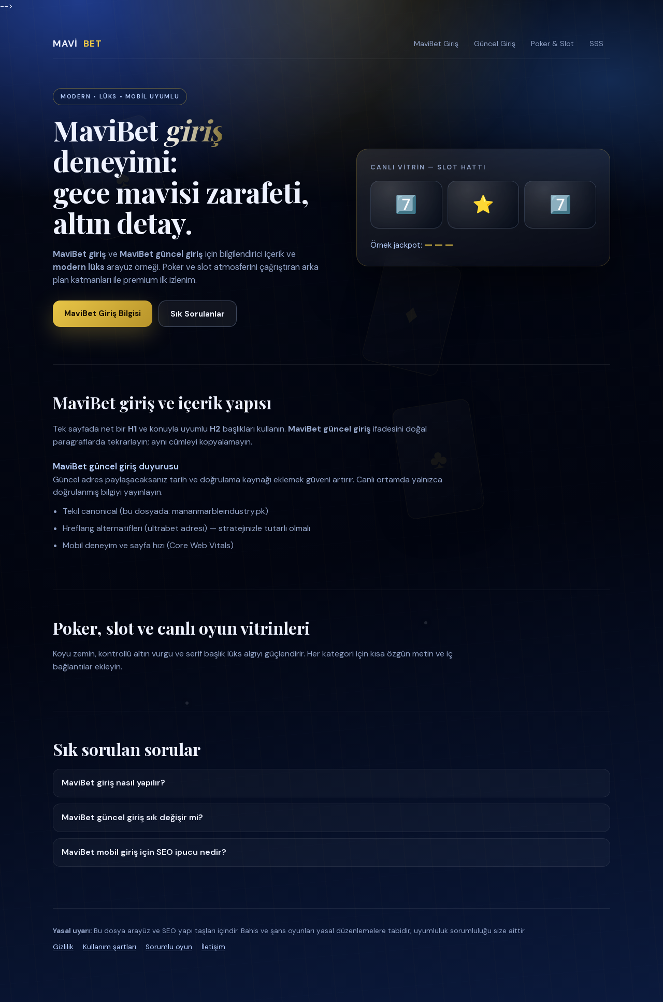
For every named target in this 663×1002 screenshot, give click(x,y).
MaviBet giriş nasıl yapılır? (113, 782)
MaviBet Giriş (436, 43)
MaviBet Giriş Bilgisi (102, 313)
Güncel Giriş (494, 43)
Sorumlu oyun (169, 946)
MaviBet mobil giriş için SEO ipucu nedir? (144, 852)
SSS (596, 43)
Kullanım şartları (109, 946)
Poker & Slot (552, 43)
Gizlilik (63, 946)
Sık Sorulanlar (197, 314)
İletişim (213, 946)
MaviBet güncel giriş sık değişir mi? (132, 817)
